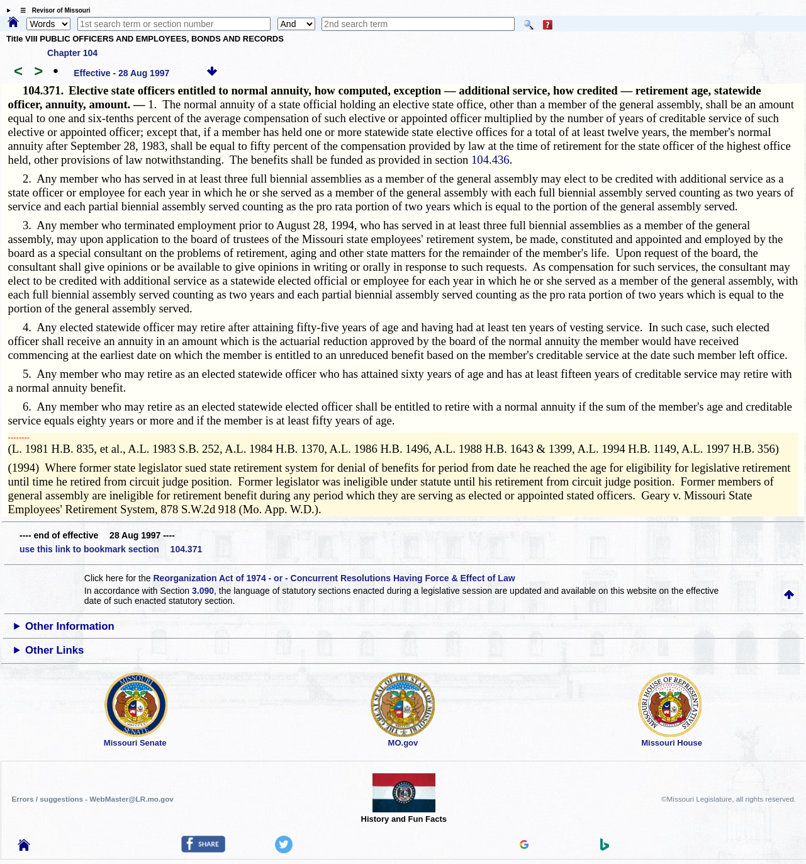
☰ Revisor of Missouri (52, 10)
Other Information (70, 626)
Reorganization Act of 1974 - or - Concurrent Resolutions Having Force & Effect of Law (334, 578)
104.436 (490, 159)
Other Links (54, 650)
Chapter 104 (72, 53)
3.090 (203, 591)
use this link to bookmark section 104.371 (111, 549)
